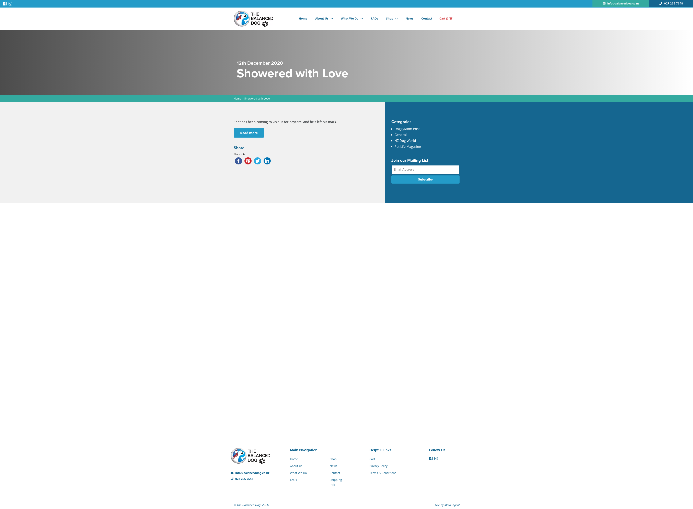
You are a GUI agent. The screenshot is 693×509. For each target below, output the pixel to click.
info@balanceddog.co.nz (250, 473)
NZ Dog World (405, 140)
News (409, 18)
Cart (445, 18)
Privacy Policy (378, 466)
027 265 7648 (242, 479)
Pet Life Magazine (407, 146)
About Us (321, 18)
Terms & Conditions (382, 473)
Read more (249, 133)
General (400, 134)
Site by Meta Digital (447, 505)
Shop (389, 18)
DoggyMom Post (407, 129)
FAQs (374, 18)
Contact (426, 18)
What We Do (349, 18)
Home (303, 18)
